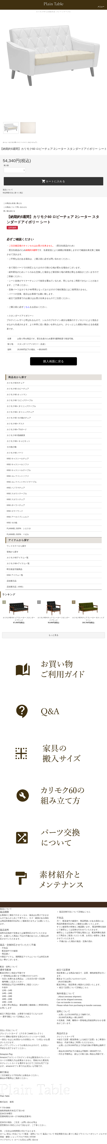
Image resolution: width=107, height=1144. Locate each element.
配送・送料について (33, 1134)
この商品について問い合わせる (13, 207)
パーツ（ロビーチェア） (30, 142)
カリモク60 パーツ (15, 142)
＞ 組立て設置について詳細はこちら (72, 987)
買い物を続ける (7, 211)
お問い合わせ (32, 1140)
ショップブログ (17, 1137)
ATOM (32, 1137)
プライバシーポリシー (88, 1134)
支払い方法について (15, 1134)
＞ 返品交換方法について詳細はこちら (73, 912)
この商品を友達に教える (11, 203)
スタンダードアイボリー (28, 344)
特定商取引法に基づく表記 (13, 193)
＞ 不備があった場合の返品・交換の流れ (74, 941)
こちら (26, 307)
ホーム (5, 142)
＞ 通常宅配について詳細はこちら (15, 1016)
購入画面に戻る (53, 361)
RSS (27, 1137)
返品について (8, 190)
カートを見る (20, 1140)
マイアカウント (7, 1140)
